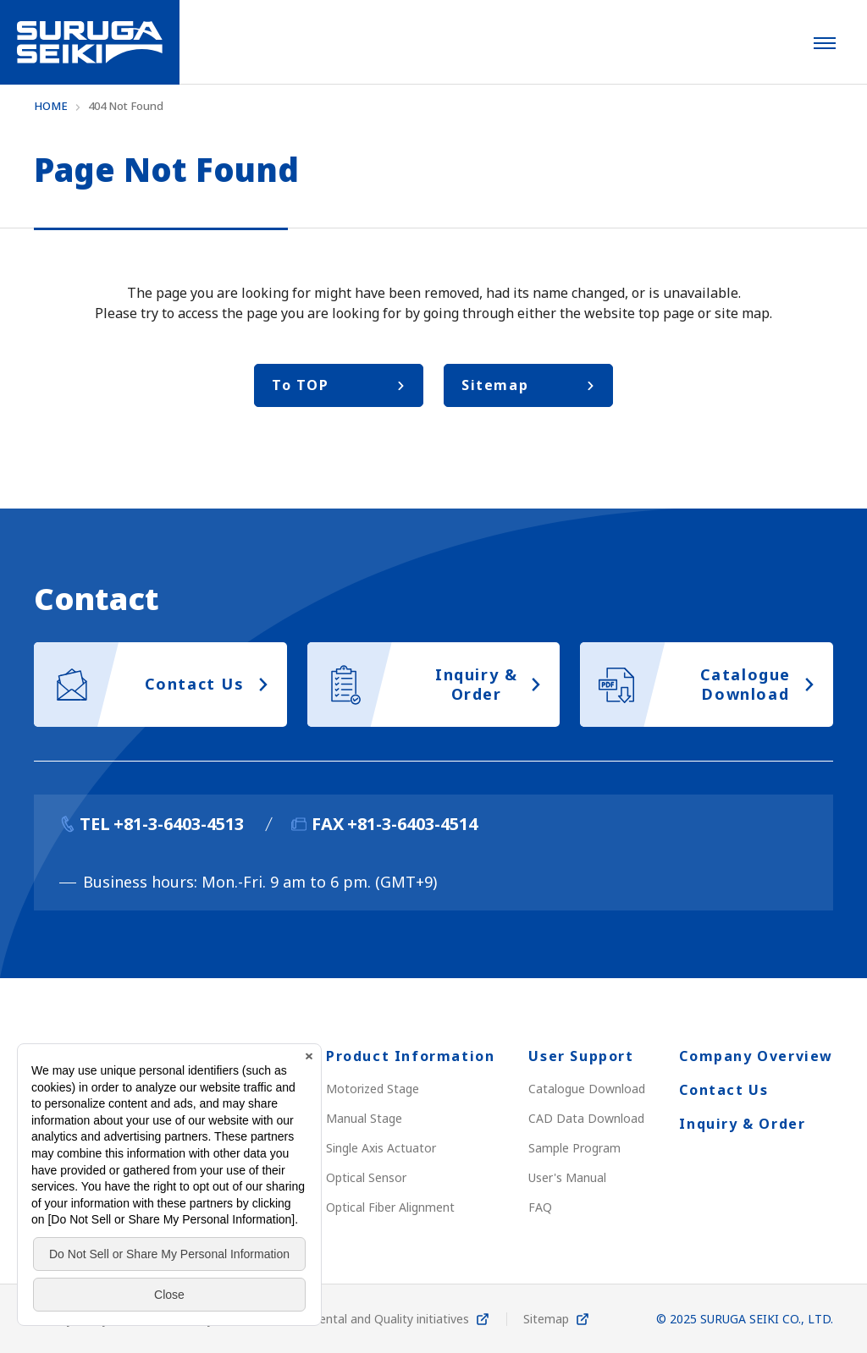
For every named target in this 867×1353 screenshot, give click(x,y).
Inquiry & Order (742, 1123)
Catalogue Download (586, 1089)
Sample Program (574, 1148)
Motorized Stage (372, 1089)
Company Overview (756, 1056)
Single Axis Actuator (381, 1148)
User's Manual (567, 1177)
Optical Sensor (366, 1177)
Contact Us (723, 1090)
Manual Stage (364, 1118)
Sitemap (546, 1319)
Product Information (410, 1056)
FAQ (540, 1207)
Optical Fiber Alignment (390, 1207)
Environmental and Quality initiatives (368, 1319)
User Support (580, 1056)
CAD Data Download (586, 1118)
